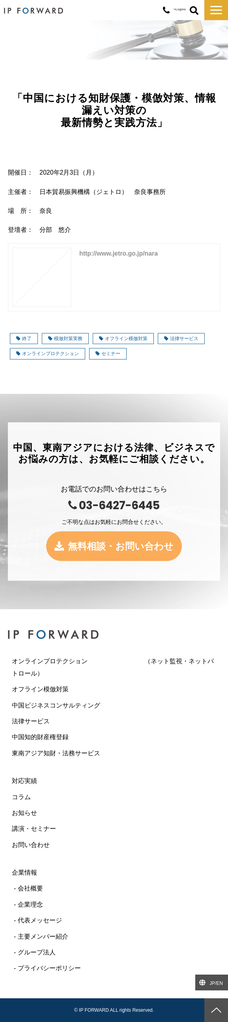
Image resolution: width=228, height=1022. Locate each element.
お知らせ (24, 812)
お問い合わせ (31, 844)
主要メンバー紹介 (43, 936)
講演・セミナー (34, 828)
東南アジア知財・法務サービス (56, 753)
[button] (216, 10)
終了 (24, 338)
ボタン (194, 11)
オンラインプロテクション (47, 353)
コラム (21, 797)
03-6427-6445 (166, 10)
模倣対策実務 (65, 338)
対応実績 (24, 780)
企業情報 (24, 872)
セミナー (107, 353)
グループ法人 (37, 952)
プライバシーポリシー (49, 968)
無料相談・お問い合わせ (121, 546)
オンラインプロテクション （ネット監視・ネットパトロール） (113, 667)
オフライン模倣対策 (123, 338)
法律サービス (181, 338)
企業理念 (30, 904)
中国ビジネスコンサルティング (56, 705)
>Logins (180, 9)
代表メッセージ (40, 920)
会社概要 (30, 888)
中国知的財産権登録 (40, 737)
